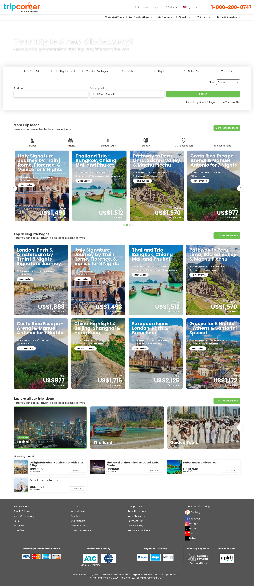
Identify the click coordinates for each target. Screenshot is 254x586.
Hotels (17, 521)
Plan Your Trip (21, 506)
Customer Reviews (81, 530)
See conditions (198, 563)
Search (203, 94)
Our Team (76, 516)
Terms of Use (232, 102)
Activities (19, 525)
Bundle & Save (22, 511)
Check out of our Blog (197, 506)
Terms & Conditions (139, 530)
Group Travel (135, 506)
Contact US (77, 506)
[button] (124, 225)
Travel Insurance (137, 511)
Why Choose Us (136, 516)
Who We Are (78, 511)
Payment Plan (136, 521)
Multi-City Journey (24, 516)
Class (211, 82)
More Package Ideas (227, 128)
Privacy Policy (135, 525)
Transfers (19, 530)
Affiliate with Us (79, 525)
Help (155, 7)
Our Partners (78, 521)
